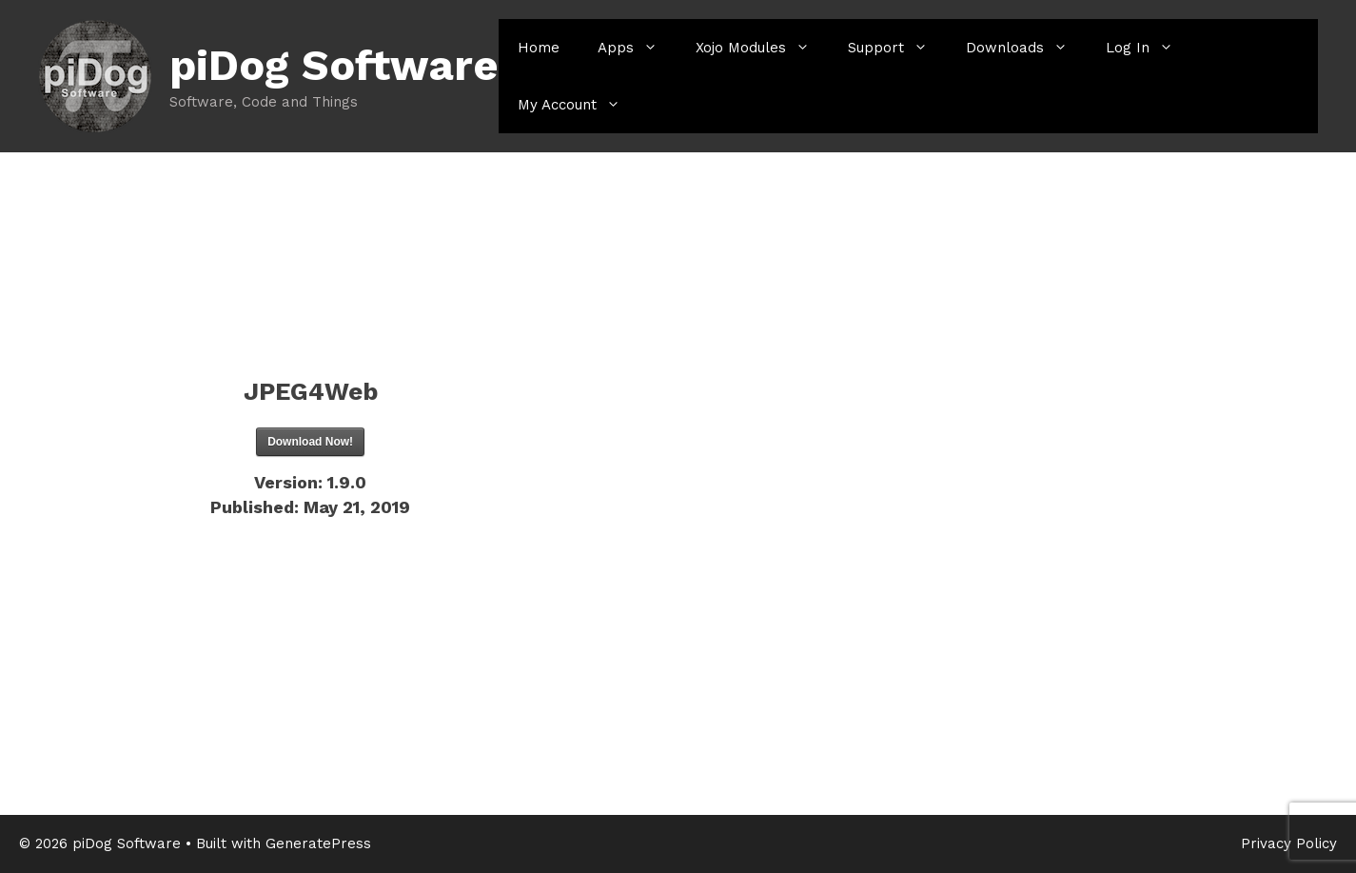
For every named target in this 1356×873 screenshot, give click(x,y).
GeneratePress (318, 843)
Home (539, 47)
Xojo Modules (762, 47)
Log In (1149, 47)
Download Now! (310, 441)
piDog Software (334, 65)
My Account (578, 104)
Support (897, 47)
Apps (637, 47)
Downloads (1026, 47)
